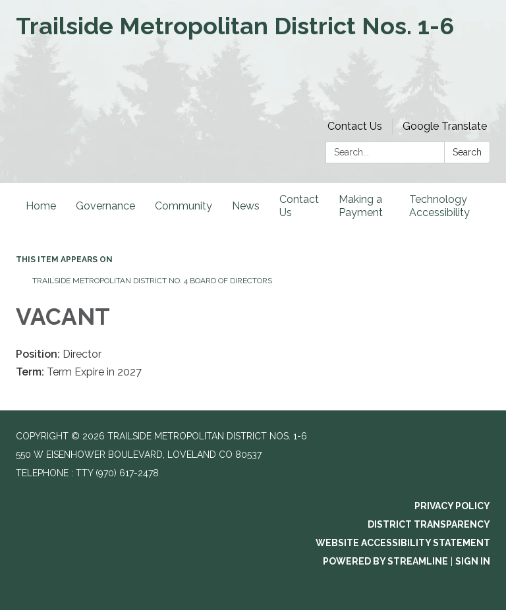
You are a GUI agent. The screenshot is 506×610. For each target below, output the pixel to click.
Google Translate (445, 126)
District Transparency (429, 524)
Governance (105, 206)
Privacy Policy (452, 506)
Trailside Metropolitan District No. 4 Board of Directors (152, 280)
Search (467, 152)
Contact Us (354, 126)
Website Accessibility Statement (403, 543)
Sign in (472, 561)
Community (183, 206)
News (246, 206)
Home (41, 206)
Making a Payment (361, 206)
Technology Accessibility (439, 206)
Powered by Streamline (385, 561)
